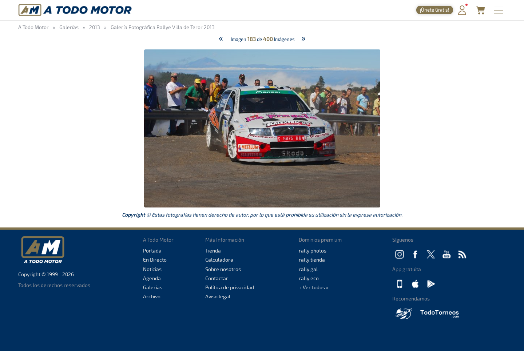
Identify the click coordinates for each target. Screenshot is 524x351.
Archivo (151, 296)
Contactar (216, 278)
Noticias (152, 269)
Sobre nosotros (223, 269)
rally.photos (312, 250)
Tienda (213, 250)
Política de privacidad (229, 287)
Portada (152, 250)
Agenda (152, 278)
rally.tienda (312, 260)
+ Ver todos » (314, 287)
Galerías (152, 287)
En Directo (155, 260)
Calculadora (219, 260)
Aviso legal (217, 296)
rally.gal (308, 269)
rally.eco (309, 278)
